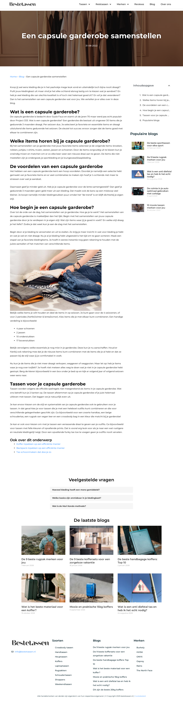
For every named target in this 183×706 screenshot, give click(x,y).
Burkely (141, 648)
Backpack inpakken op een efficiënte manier (40, 448)
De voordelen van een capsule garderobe (156, 105)
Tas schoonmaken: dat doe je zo (33, 452)
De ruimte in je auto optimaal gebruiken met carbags (157, 191)
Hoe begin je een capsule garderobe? (156, 110)
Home (13, 76)
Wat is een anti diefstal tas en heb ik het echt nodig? (159, 174)
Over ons (166, 4)
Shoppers (60, 680)
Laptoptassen (62, 666)
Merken (123, 4)
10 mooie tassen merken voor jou (156, 206)
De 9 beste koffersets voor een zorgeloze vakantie (90, 562)
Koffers (58, 662)
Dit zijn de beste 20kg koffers (108, 690)
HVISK (140, 653)
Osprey (140, 662)
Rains (139, 666)
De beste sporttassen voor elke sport (158, 144)
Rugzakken (61, 671)
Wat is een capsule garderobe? (156, 95)
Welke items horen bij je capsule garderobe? (156, 100)
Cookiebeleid (140, 697)
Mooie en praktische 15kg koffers (91, 607)
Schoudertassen (63, 676)
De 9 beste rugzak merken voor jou (157, 158)
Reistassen (103, 4)
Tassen (84, 4)
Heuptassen (61, 657)
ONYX (139, 657)
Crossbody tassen (64, 648)
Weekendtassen (63, 685)
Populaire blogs (151, 120)
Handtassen (61, 653)
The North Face (144, 671)
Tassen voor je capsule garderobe (156, 115)
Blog (152, 4)
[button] (169, 86)
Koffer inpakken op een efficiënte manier (38, 444)
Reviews (139, 4)
